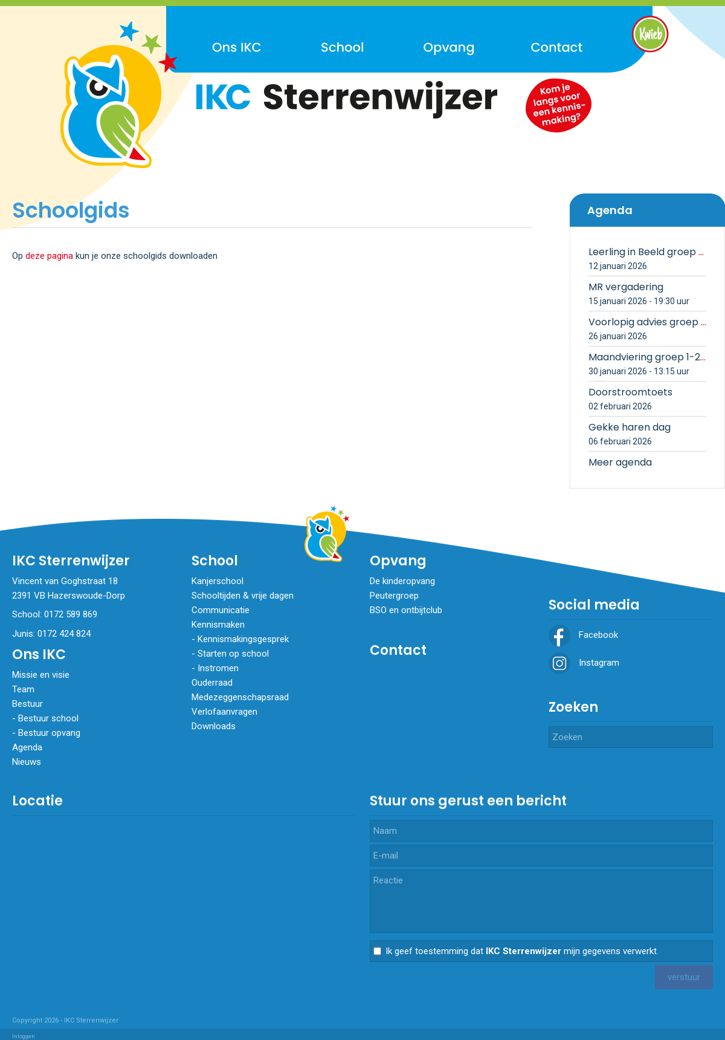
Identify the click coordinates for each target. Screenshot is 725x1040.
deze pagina (49, 255)
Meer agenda (620, 462)
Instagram (584, 662)
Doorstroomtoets (630, 392)
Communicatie (221, 610)
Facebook (583, 634)
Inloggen (23, 1036)
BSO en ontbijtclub (406, 610)
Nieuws (26, 761)
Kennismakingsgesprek (243, 639)
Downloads (214, 726)
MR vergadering (625, 287)
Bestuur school (48, 718)
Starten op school (233, 653)
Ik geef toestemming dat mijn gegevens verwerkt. (522, 951)
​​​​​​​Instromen (218, 668)
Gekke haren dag (629, 427)
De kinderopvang (402, 581)
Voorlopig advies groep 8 (647, 322)
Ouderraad (212, 682)
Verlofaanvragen (224, 711)
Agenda (27, 747)
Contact (398, 650)
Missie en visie (40, 674)
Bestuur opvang (49, 732)
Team (23, 689)
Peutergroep (394, 595)
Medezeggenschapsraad (240, 697)
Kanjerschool (217, 581)
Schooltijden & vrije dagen (243, 595)
